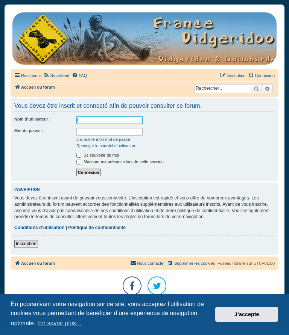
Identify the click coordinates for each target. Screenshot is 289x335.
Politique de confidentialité (97, 227)
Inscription (26, 243)
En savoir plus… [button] (60, 323)
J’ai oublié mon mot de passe (103, 139)
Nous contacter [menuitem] (147, 263)
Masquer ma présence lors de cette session (120, 161)
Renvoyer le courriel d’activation (105, 145)
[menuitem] (56, 75)
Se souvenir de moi (97, 155)
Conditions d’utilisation (39, 227)
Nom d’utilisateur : (32, 119)
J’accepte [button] (246, 314)
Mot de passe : (28, 130)
